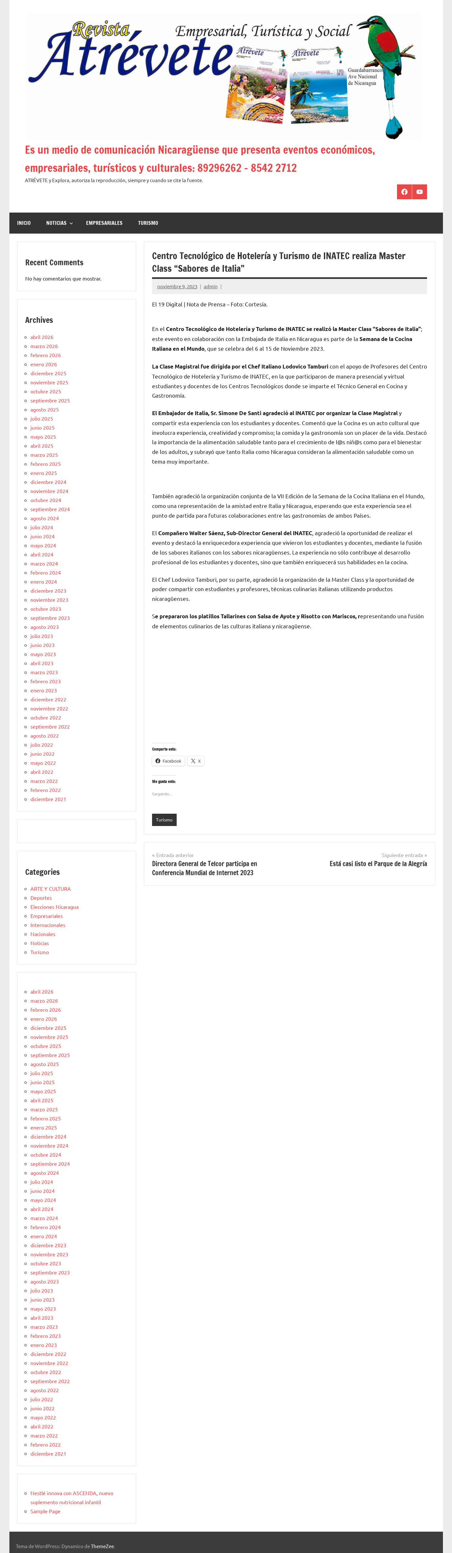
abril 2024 (41, 554)
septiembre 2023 (50, 617)
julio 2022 (41, 744)
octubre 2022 (45, 717)
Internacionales (47, 924)
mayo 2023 (43, 654)
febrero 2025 (45, 463)
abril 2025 (41, 445)
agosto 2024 (44, 518)
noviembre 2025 (49, 382)
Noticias (59, 222)
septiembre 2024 (50, 509)
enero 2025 (43, 472)
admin (211, 286)
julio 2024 (41, 527)
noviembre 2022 (49, 708)
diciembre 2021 (48, 799)
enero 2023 (43, 690)
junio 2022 (42, 753)
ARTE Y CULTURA (50, 888)
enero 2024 (43, 581)
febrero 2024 (45, 572)
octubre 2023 (45, 608)
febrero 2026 (45, 355)
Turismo (148, 222)
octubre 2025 (45, 391)
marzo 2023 (44, 672)
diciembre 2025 (48, 373)
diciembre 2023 (48, 590)
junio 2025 (42, 427)
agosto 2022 (44, 735)
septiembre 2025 (50, 400)
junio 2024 (42, 536)
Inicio (24, 222)
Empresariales (104, 222)
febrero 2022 (45, 790)
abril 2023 (41, 663)
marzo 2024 (44, 563)
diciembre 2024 (48, 482)
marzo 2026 (44, 346)
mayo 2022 (43, 762)
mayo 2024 (43, 545)
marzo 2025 (44, 454)
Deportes (41, 897)
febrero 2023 (45, 681)
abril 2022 (41, 771)
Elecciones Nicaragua (54, 906)
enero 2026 (43, 364)
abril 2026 (41, 337)
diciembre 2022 (48, 699)
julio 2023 (41, 636)
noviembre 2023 (49, 599)
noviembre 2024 (49, 491)
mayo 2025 (43, 436)
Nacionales (42, 934)
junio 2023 (42, 645)
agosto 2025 (44, 409)
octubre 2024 (45, 500)
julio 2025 (41, 418)
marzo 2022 (44, 780)
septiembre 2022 (50, 726)
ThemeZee (102, 1546)
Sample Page (45, 1511)
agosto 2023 (44, 626)
